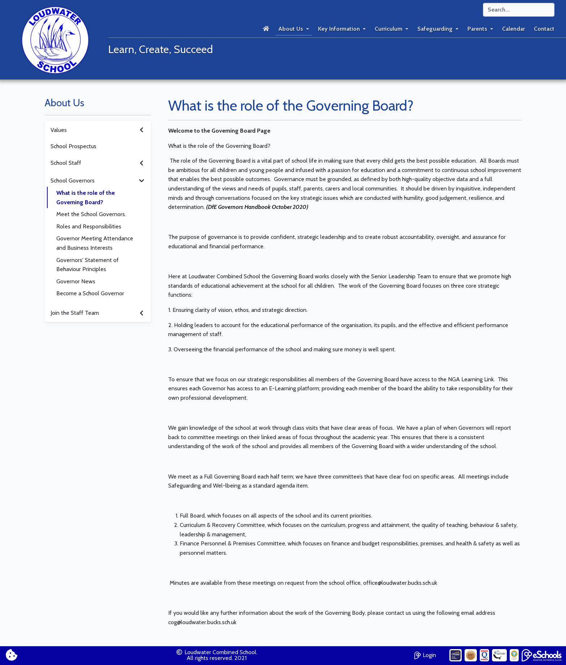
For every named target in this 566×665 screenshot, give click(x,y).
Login (425, 654)
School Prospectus (73, 146)
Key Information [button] (339, 28)
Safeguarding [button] (435, 28)
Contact (544, 28)
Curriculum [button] (388, 28)
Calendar (513, 28)
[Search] (518, 10)
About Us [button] (290, 28)
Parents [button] (477, 28)
